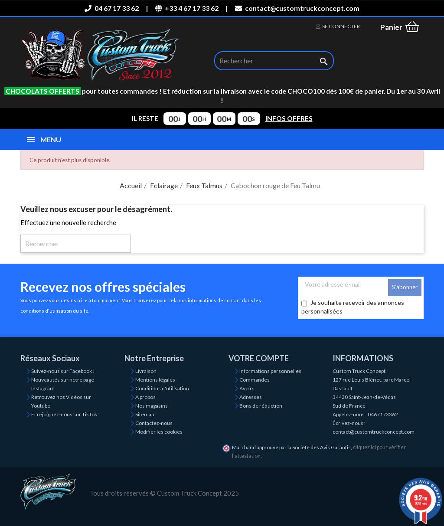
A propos (145, 397)
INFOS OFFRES (289, 118)
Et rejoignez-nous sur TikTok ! (65, 414)
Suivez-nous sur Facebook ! (63, 371)
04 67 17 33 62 (111, 8)
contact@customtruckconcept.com (297, 8)
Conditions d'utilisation (162, 388)
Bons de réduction (260, 405)
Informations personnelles (270, 371)
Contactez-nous (154, 423)
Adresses (250, 397)
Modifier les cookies (159, 431)
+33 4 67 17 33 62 (187, 8)
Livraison (146, 371)
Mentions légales (155, 379)
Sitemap (144, 414)
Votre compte (259, 358)
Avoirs (247, 388)
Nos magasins (151, 405)
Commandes (254, 379)
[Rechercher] (274, 60)
